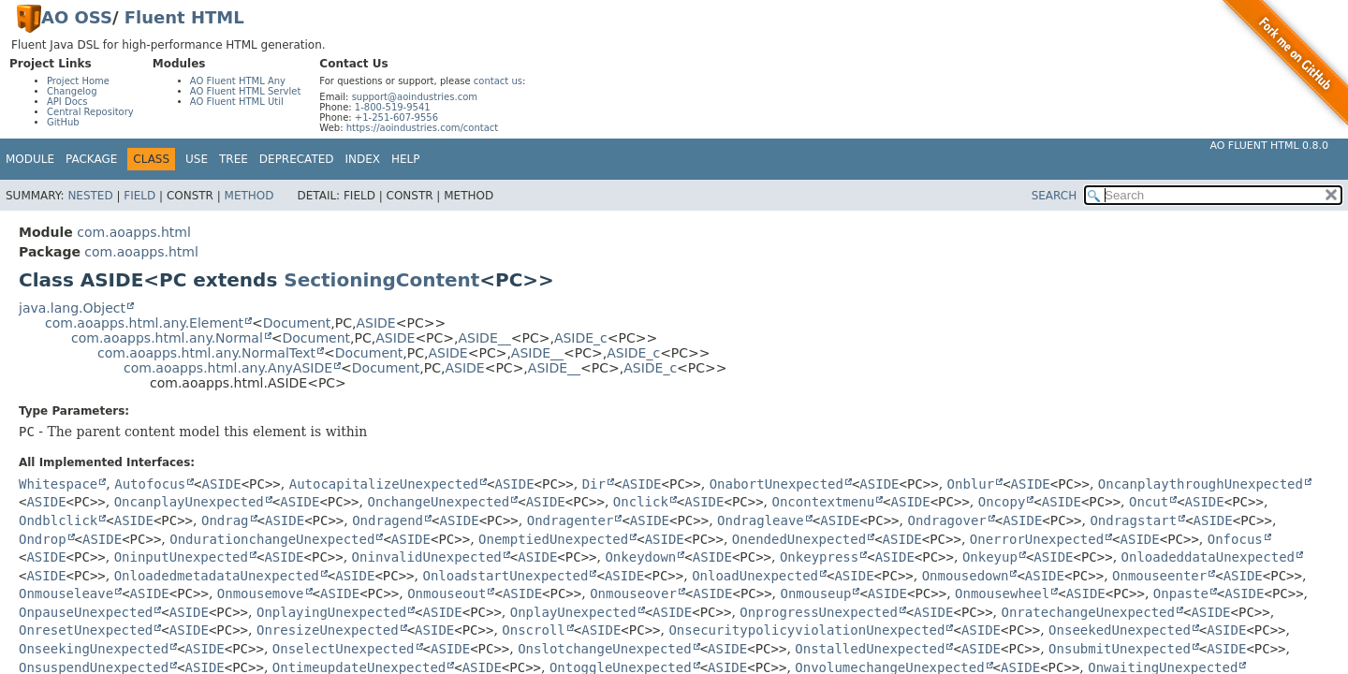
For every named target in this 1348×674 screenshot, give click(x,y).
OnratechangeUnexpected (1088, 612)
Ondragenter (570, 520)
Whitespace (58, 483)
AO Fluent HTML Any (238, 81)
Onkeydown (640, 556)
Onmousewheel (1002, 593)
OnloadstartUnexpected (505, 575)
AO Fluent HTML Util (237, 101)
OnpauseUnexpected (86, 612)
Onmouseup (816, 593)
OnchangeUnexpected (438, 501)
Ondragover (946, 520)
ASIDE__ (485, 337)
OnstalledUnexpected (870, 648)
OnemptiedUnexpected (553, 539)
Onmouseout (446, 593)
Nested (89, 195)
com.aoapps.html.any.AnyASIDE (228, 367)
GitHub (63, 122)
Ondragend (387, 520)
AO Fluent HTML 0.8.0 (1268, 145)
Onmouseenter (1159, 575)
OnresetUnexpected (86, 630)
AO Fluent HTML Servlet (245, 91)
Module (30, 159)
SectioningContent (381, 280)
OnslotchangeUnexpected (604, 648)
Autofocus (149, 483)
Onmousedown (965, 575)
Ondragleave (760, 520)
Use (196, 159)
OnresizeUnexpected (327, 630)
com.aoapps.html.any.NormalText (206, 352)
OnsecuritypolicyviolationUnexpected (806, 630)
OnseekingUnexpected (93, 648)
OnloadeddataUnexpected (1208, 556)
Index (363, 159)
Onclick (640, 501)
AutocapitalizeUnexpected (383, 483)
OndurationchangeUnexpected (271, 539)
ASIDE (375, 322)
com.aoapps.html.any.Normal (167, 337)
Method (249, 195)
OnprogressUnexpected (819, 612)
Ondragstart (1133, 520)
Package (91, 159)
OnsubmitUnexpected (1119, 648)
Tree (233, 159)
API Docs (67, 101)
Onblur (971, 483)
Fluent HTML (184, 17)
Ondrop (42, 539)
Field (139, 195)
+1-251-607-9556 (396, 117)
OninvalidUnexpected (427, 556)
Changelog (72, 91)
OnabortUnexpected (776, 483)
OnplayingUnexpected (331, 612)
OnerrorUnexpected (1037, 539)
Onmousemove (260, 593)
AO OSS (76, 17)
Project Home (78, 81)
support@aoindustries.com (414, 97)
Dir (594, 483)
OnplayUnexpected (573, 612)
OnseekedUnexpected (1119, 630)
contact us (498, 81)
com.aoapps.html (133, 232)
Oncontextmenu (823, 501)
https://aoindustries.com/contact (422, 128)
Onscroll (533, 630)
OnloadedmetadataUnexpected (216, 575)
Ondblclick (58, 520)
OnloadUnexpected (755, 575)
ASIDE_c (581, 337)
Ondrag (225, 520)
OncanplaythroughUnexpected (1200, 483)
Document (297, 322)
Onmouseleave (66, 593)
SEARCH (1054, 195)
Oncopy (1002, 501)
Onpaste (1181, 593)
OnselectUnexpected (343, 648)
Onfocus (1235, 539)
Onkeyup (990, 556)
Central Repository (90, 112)
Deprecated (296, 159)
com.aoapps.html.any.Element (144, 322)
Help (405, 159)
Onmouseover (633, 593)
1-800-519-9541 (393, 107)
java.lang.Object (72, 307)
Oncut (1148, 501)
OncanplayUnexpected (189, 501)
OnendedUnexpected (799, 539)
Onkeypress (819, 556)
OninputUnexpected (181, 556)
